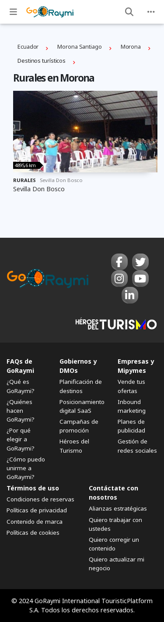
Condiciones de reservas (40, 499)
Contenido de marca (35, 521)
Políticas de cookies (33, 532)
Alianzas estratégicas (118, 508)
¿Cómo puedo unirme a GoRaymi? (26, 468)
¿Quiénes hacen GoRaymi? (21, 410)
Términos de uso (33, 488)
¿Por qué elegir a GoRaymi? (21, 439)
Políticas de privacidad (37, 510)
